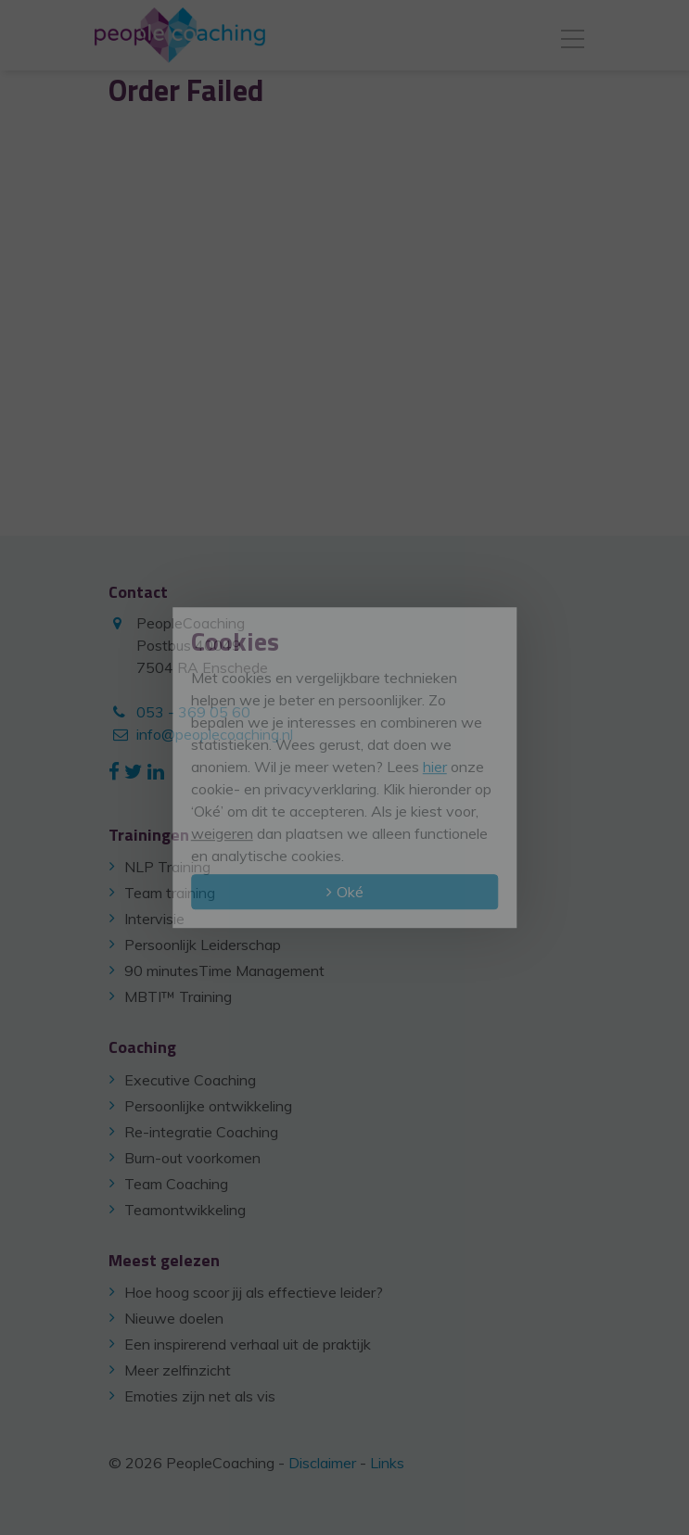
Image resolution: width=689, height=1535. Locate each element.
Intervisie (154, 918)
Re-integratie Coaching (201, 1132)
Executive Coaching (190, 1080)
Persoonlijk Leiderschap (202, 944)
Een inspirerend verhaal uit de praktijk (247, 1344)
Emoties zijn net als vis (199, 1396)
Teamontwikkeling (185, 1209)
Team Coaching (176, 1183)
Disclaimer (322, 1462)
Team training (169, 892)
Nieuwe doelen (173, 1318)
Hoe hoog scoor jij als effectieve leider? (253, 1292)
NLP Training (167, 866)
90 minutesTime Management (224, 970)
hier (435, 766)
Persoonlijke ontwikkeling (208, 1106)
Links (387, 1462)
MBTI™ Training (178, 996)
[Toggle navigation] (572, 35)
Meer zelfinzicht (177, 1370)
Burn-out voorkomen (192, 1157)
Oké (350, 891)
